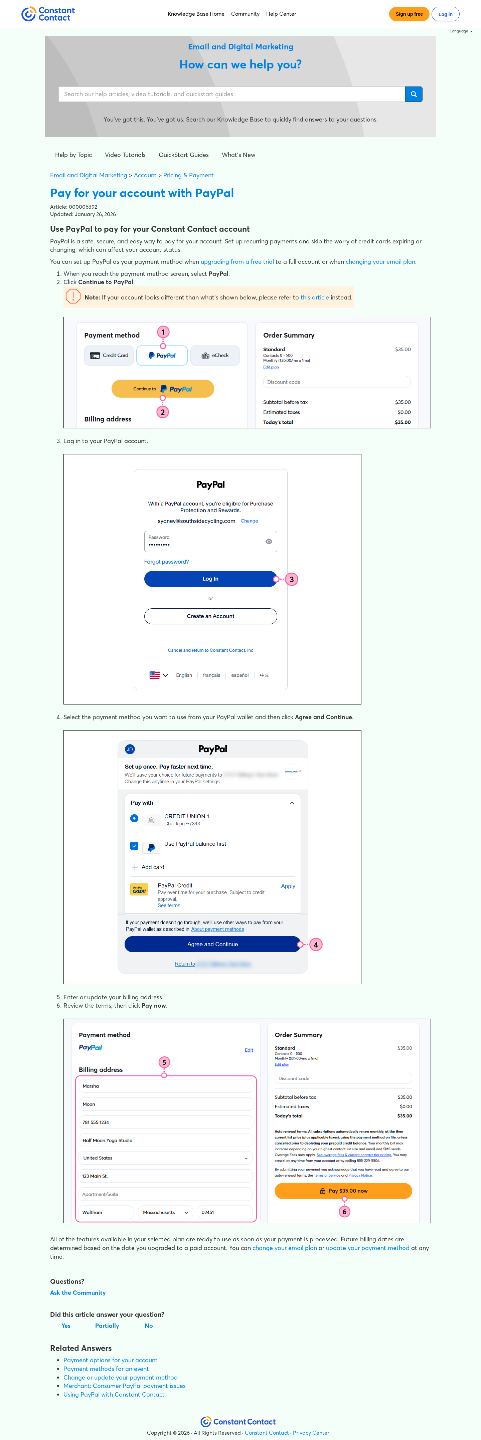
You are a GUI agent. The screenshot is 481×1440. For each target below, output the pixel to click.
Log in (446, 14)
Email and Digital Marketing (88, 175)
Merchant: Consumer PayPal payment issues (124, 1386)
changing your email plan (380, 261)
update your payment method (368, 1248)
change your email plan (285, 1248)
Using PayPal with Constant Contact (114, 1394)
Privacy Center (311, 1432)
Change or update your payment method (120, 1377)
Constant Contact (267, 1432)
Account (145, 175)
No (149, 1325)
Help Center (281, 13)
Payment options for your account (110, 1360)
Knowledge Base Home (196, 13)
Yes (65, 1325)
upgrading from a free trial (237, 261)
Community (245, 13)
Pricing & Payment (188, 175)
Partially (107, 1325)
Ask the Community (78, 1292)
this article (315, 297)
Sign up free (409, 14)
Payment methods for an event (106, 1369)
